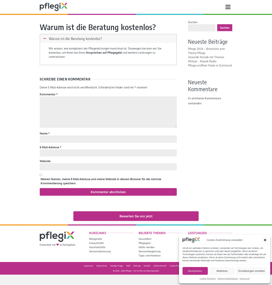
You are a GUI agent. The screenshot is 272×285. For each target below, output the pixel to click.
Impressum (245, 278)
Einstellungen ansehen (251, 271)
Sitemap (137, 266)
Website (45, 161)
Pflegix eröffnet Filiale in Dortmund (210, 65)
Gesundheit (145, 238)
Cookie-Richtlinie (208, 278)
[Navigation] (228, 7)
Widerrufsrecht (160, 266)
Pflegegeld (144, 243)
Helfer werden (147, 247)
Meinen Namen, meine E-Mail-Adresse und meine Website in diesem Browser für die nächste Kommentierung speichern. (101, 181)
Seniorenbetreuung (99, 251)
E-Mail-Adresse (50, 147)
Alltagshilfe (95, 238)
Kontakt (147, 266)
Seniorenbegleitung (149, 251)
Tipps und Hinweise (150, 255)
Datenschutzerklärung (228, 278)
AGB (128, 266)
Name (45, 133)
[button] (265, 240)
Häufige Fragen (116, 266)
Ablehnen (222, 271)
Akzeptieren (195, 271)
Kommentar (49, 94)
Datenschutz (101, 266)
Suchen (192, 22)
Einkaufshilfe (96, 243)
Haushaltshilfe (97, 247)
